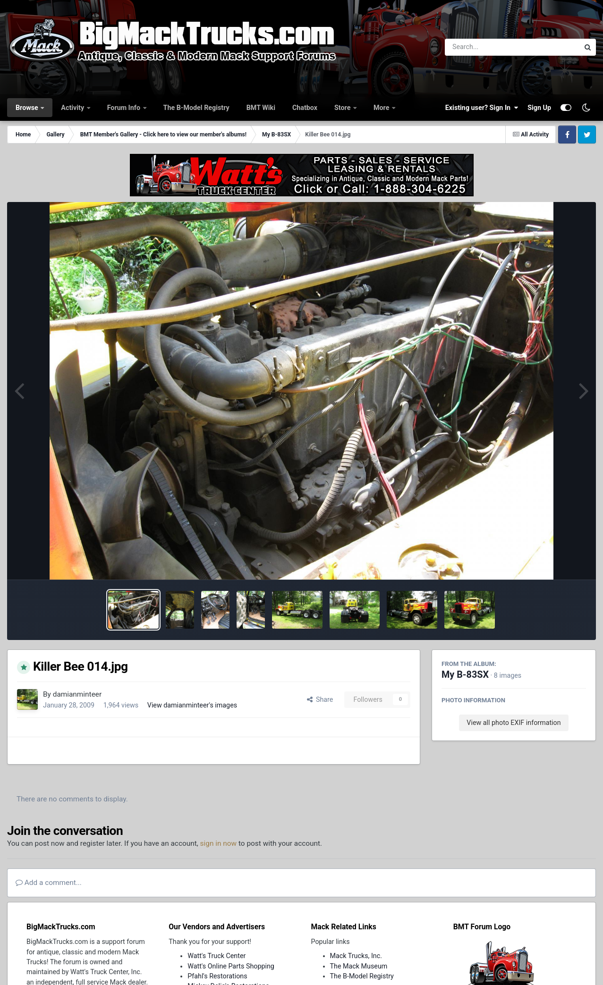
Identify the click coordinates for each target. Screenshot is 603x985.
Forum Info (124, 107)
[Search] (486, 47)
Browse (28, 107)
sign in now (218, 843)
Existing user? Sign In (481, 108)
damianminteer (77, 694)
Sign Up (539, 107)
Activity (73, 107)
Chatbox (304, 107)
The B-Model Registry (196, 107)
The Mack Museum (359, 966)
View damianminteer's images (192, 705)
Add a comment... (49, 882)
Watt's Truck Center (216, 956)
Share (320, 699)
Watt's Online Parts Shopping (230, 966)
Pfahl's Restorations (217, 976)
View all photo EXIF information (514, 722)
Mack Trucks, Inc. (356, 956)
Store (343, 107)
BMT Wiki (260, 107)
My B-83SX (465, 674)
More (382, 107)
